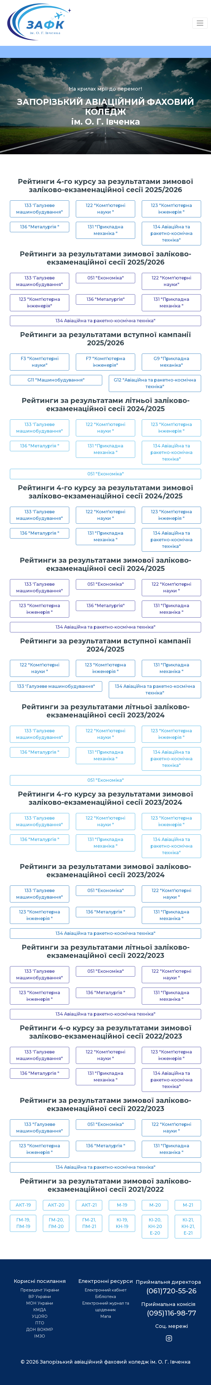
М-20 (155, 1205)
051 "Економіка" (105, 278)
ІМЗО (39, 1336)
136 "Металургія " (39, 226)
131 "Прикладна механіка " (105, 230)
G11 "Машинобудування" (56, 380)
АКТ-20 (56, 1205)
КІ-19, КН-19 (122, 1223)
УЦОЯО (40, 1316)
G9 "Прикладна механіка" (171, 362)
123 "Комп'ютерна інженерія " (171, 209)
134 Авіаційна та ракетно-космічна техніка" (172, 233)
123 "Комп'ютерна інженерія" (39, 303)
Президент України (39, 1290)
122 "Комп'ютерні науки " (105, 209)
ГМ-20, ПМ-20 (56, 1223)
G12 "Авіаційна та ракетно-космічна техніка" (155, 383)
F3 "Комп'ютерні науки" (40, 362)
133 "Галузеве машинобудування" (39, 1128)
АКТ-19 (23, 1205)
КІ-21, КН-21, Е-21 (188, 1226)
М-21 (188, 1205)
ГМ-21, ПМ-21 (89, 1223)
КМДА (39, 1309)
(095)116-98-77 (171, 1313)
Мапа (105, 1316)
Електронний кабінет (106, 1290)
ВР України (39, 1296)
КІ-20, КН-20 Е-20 (155, 1226)
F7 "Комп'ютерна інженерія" (105, 362)
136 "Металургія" (106, 299)
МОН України (39, 1303)
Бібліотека (105, 1296)
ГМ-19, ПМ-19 (23, 1223)
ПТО (39, 1322)
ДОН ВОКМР (39, 1329)
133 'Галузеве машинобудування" (39, 209)
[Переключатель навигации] (200, 23)
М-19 (122, 1205)
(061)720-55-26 (171, 1291)
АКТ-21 (89, 1205)
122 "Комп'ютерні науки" (171, 281)
